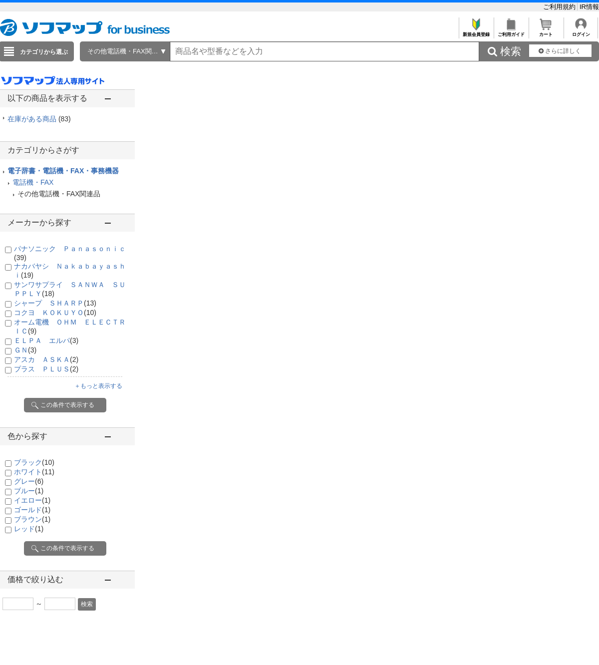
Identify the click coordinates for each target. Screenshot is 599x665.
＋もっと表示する (98, 385)
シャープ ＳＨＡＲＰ (55, 303)
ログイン (581, 31)
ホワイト (34, 472)
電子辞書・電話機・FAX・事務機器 (63, 171)
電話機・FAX (32, 182)
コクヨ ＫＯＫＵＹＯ (55, 313)
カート (546, 31)
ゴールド (32, 510)
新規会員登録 (476, 31)
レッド (28, 529)
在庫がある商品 (39, 119)
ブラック (34, 462)
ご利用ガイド (511, 31)
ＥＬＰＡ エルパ (46, 340)
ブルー (28, 491)
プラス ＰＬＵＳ (46, 369)
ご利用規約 (560, 6)
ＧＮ (25, 350)
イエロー (32, 500)
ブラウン (32, 519)
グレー (28, 481)
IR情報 (589, 6)
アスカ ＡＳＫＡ (46, 359)
